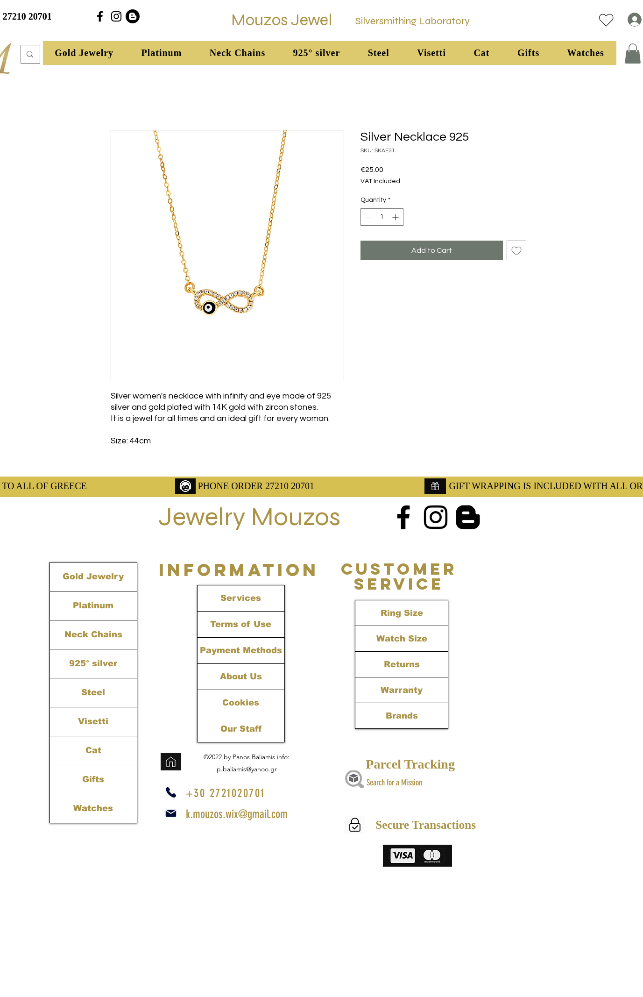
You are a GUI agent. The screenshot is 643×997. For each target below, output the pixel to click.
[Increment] (396, 217)
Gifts (93, 779)
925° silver (93, 663)
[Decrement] (368, 217)
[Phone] (171, 792)
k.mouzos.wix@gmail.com (237, 814)
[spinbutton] (382, 217)
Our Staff (240, 729)
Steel (93, 692)
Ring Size (402, 613)
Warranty (402, 690)
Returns (402, 664)
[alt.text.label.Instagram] (116, 16)
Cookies (240, 702)
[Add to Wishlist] (516, 250)
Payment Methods (241, 650)
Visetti (93, 721)
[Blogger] (133, 16)
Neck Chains (93, 634)
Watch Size (401, 638)
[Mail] (171, 813)
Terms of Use (240, 624)
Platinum (93, 605)
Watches (93, 808)
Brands (402, 715)
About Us (241, 676)
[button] (84, 53)
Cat (93, 750)
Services (240, 598)
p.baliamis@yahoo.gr (247, 769)
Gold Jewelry (93, 576)
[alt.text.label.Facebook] (100, 16)
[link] (632, 53)
